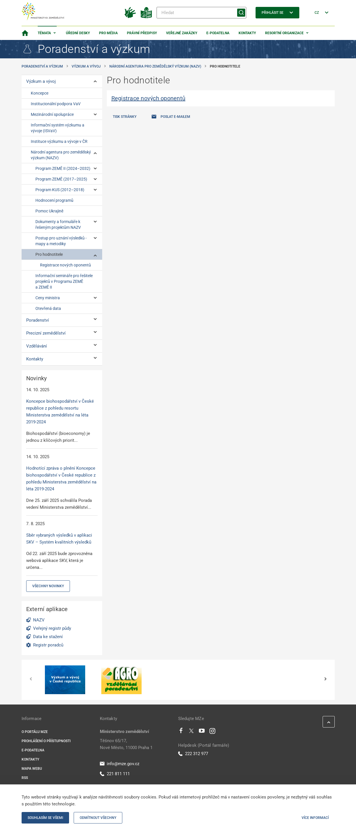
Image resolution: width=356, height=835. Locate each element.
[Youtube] (202, 732)
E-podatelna (217, 33)
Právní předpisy (142, 33)
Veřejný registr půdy (52, 628)
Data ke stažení (48, 636)
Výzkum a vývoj (86, 66)
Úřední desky (78, 33)
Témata (44, 33)
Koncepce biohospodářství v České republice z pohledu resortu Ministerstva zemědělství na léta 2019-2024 (60, 412)
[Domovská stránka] (25, 33)
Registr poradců (48, 645)
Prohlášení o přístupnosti (46, 741)
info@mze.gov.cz (119, 763)
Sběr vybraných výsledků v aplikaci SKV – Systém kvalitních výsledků (59, 539)
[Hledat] (201, 12)
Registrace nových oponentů (148, 98)
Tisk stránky (124, 117)
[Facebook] (181, 732)
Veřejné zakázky (181, 33)
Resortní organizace (284, 33)
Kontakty (247, 33)
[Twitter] (191, 732)
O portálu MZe (35, 732)
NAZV (39, 620)
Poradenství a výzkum (42, 66)
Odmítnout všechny (98, 818)
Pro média (108, 33)
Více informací (315, 818)
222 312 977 (193, 753)
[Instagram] (212, 732)
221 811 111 (115, 773)
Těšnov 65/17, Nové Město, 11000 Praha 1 (126, 744)
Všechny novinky (48, 586)
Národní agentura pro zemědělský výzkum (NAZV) (155, 66)
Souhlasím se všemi (45, 818)
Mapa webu (32, 769)
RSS (25, 778)
